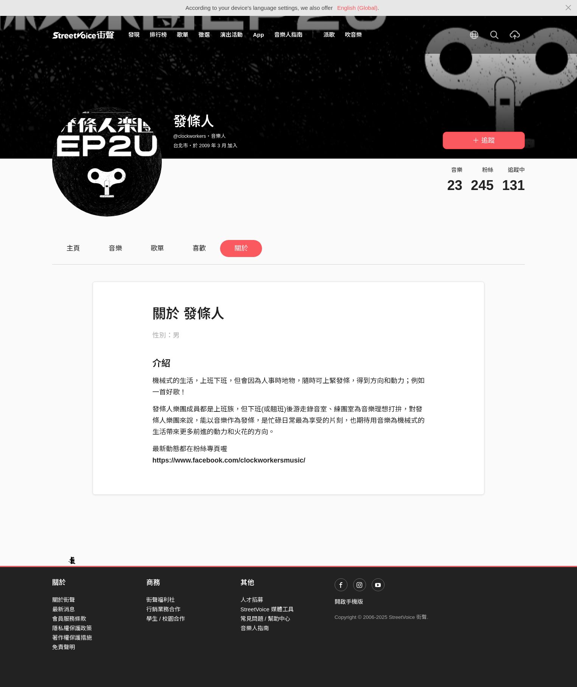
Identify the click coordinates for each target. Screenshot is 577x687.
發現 (134, 34)
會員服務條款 (69, 618)
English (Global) (357, 8)
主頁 (73, 248)
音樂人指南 (288, 34)
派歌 (329, 34)
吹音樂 (353, 34)
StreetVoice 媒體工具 (267, 609)
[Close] (568, 7)
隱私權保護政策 (72, 628)
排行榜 (158, 34)
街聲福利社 (160, 600)
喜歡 (199, 248)
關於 (241, 248)
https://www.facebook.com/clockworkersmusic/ (228, 460)
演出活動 (231, 34)
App (258, 34)
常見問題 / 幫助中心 (265, 618)
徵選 (204, 34)
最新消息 (63, 609)
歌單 (182, 34)
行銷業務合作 (163, 609)
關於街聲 (63, 600)
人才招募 (251, 600)
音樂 (115, 248)
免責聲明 (63, 647)
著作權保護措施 (72, 637)
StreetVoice (83, 35)
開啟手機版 (349, 601)
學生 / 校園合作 (165, 618)
